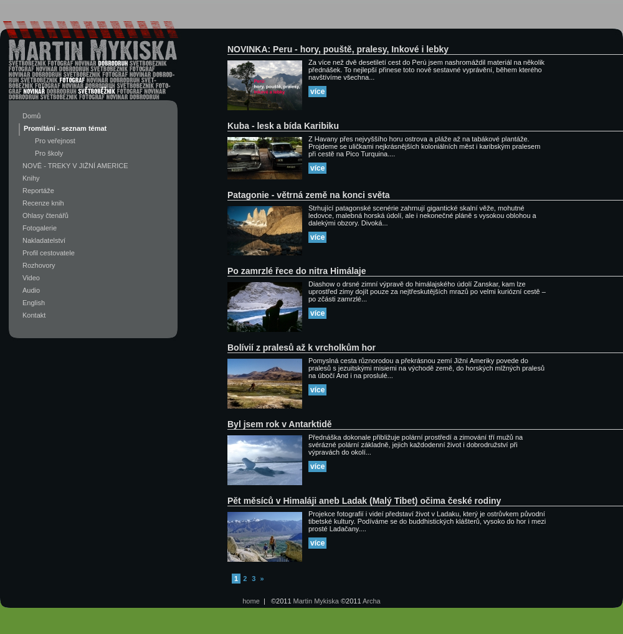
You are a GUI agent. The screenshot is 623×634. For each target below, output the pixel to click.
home (251, 601)
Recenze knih (43, 203)
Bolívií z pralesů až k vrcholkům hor (301, 347)
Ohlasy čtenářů (45, 215)
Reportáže (38, 190)
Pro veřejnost (55, 140)
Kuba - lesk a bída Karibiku (283, 126)
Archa (372, 601)
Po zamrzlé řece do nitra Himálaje (296, 271)
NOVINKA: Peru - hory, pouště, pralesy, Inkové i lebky (338, 49)
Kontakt (33, 315)
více (317, 91)
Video (31, 278)
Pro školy (49, 153)
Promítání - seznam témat (65, 128)
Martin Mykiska (316, 601)
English (33, 302)
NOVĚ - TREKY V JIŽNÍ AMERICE (75, 165)
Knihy (31, 178)
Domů (31, 116)
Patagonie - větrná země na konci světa (308, 195)
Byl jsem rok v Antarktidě (279, 424)
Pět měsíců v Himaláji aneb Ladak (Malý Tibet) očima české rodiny (364, 501)
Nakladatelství (43, 240)
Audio (31, 290)
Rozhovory (38, 265)
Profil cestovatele (48, 253)
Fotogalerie (39, 228)
